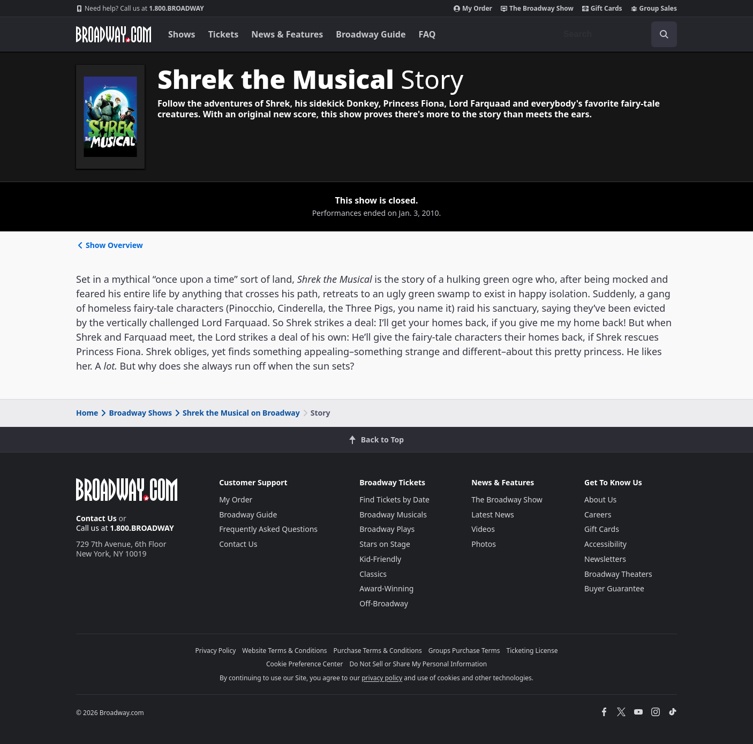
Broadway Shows (135, 413)
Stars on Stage (384, 544)
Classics (373, 574)
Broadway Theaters (618, 574)
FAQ (427, 34)
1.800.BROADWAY (140, 8)
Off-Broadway (383, 603)
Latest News (492, 514)
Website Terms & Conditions (284, 650)
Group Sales (654, 8)
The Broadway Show (537, 8)
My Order (473, 8)
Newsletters (605, 559)
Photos (483, 544)
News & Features (287, 34)
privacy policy (382, 677)
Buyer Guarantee (614, 588)
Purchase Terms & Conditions (378, 650)
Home (87, 413)
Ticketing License (532, 650)
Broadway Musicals (393, 514)
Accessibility (605, 544)
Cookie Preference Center (304, 663)
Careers (597, 514)
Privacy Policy (215, 650)
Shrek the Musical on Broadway (236, 413)
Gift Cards (602, 8)
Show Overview (109, 245)
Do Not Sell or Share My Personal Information (418, 663)
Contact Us (96, 518)
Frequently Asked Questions (268, 529)
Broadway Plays (387, 529)
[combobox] (616, 34)
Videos (483, 529)
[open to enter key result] (664, 34)
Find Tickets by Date (394, 499)
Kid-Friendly (380, 559)
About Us (600, 499)
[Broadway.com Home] (113, 34)
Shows (181, 34)
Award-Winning (386, 588)
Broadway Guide (370, 34)
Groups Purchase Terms (464, 650)
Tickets (223, 34)
